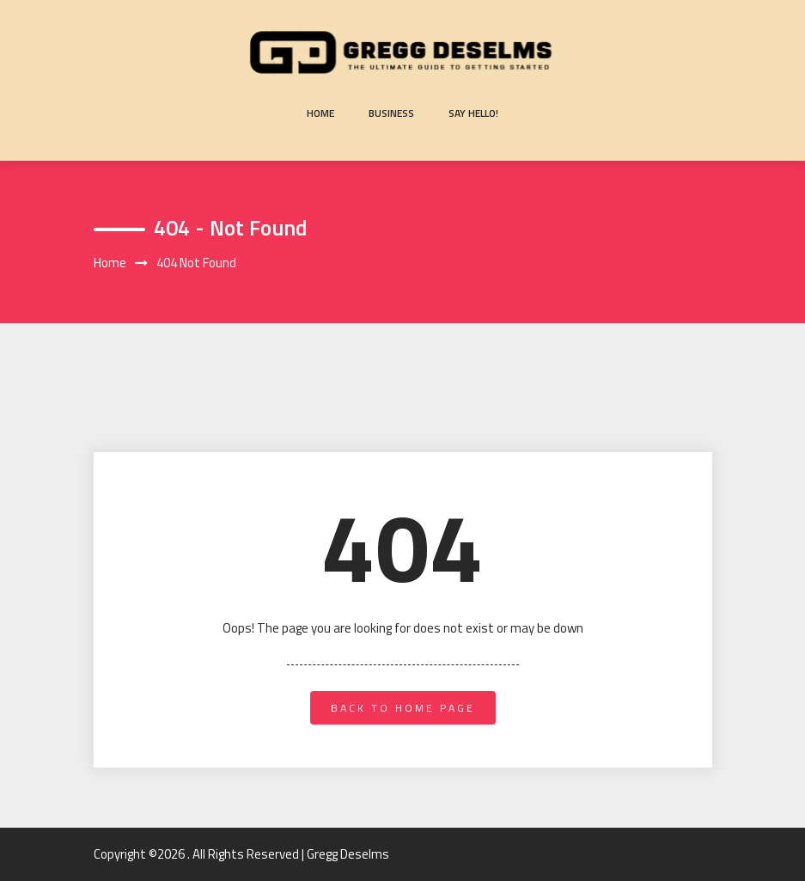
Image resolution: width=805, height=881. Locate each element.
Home (320, 113)
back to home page (403, 708)
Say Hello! (473, 113)
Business (391, 113)
